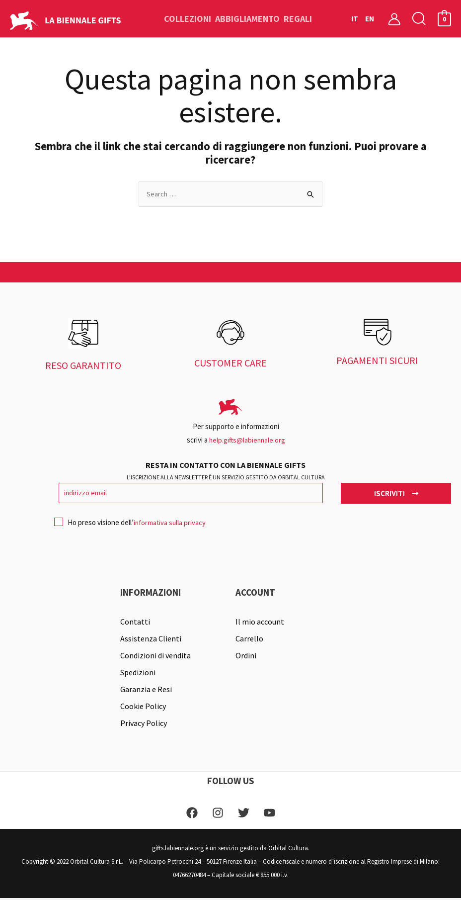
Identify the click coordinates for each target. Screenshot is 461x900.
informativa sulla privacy (171, 524)
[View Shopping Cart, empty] (444, 18)
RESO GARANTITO (83, 366)
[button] (419, 18)
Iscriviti (396, 494)
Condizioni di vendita (155, 657)
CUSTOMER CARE (230, 364)
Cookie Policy (143, 708)
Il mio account (259, 623)
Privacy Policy (143, 724)
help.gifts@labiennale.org (247, 440)
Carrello (249, 640)
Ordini (245, 657)
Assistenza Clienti (150, 640)
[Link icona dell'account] (394, 18)
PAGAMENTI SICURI (377, 361)
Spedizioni (137, 674)
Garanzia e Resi (146, 691)
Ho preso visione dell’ (131, 526)
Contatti (135, 623)
